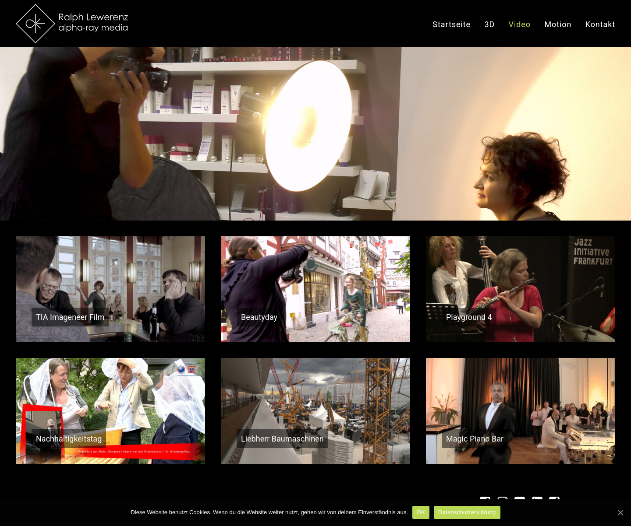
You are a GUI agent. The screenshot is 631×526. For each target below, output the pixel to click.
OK (421, 512)
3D (489, 24)
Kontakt (600, 24)
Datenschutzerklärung (467, 512)
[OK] (620, 512)
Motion (557, 24)
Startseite (451, 24)
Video (520, 24)
